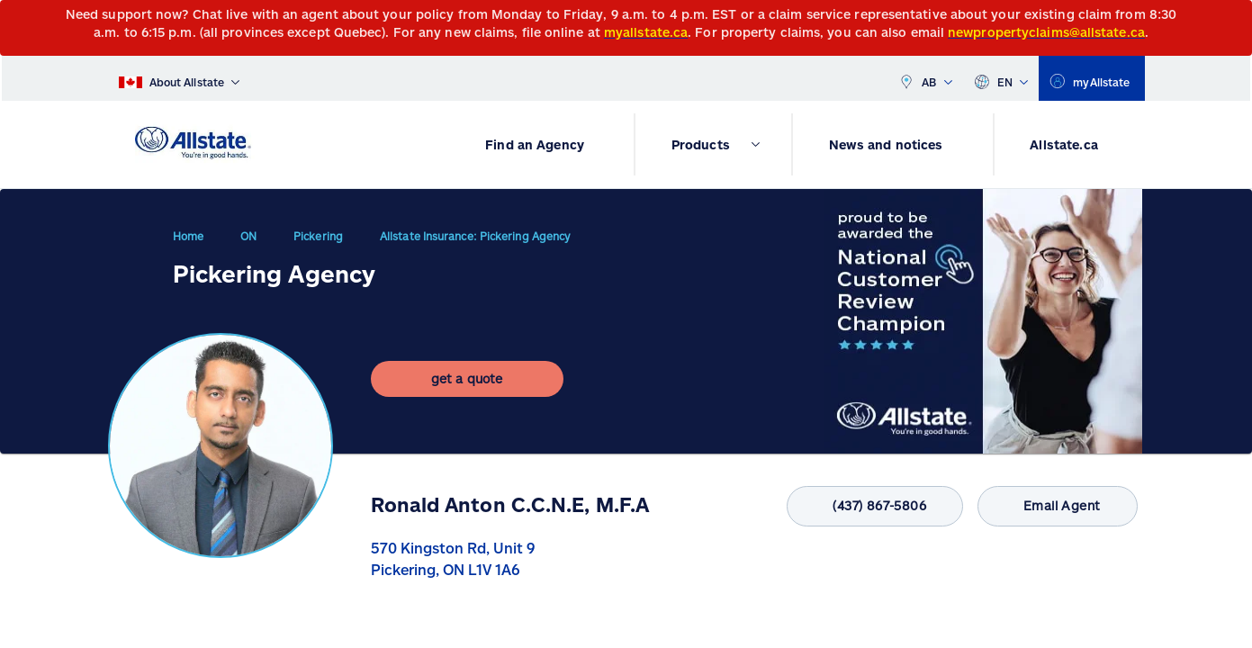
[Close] (1234, 19)
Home (188, 243)
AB (925, 78)
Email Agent (1050, 506)
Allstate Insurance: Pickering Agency (475, 243)
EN (1001, 78)
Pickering (318, 243)
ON (248, 243)
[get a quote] (467, 393)
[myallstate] (1091, 78)
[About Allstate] (179, 78)
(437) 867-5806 (854, 506)
